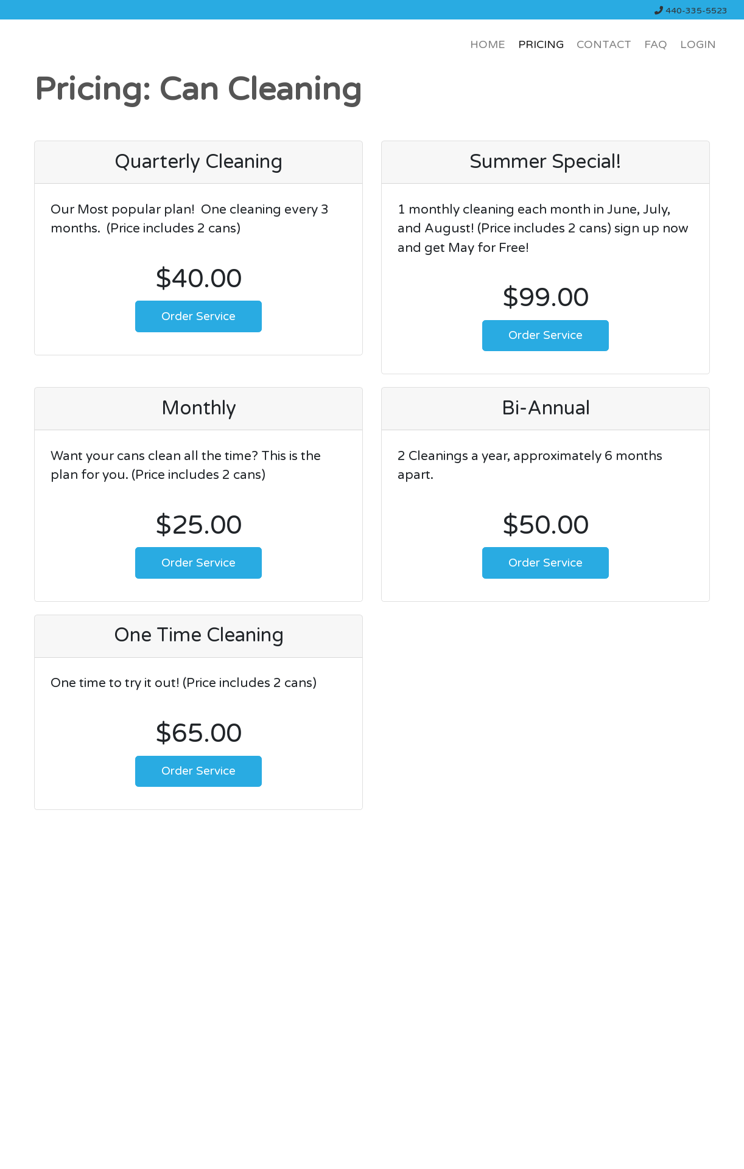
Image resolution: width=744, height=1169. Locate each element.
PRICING (541, 44)
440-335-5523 (691, 10)
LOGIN (698, 44)
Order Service (198, 316)
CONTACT (604, 44)
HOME (487, 44)
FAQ (655, 44)
